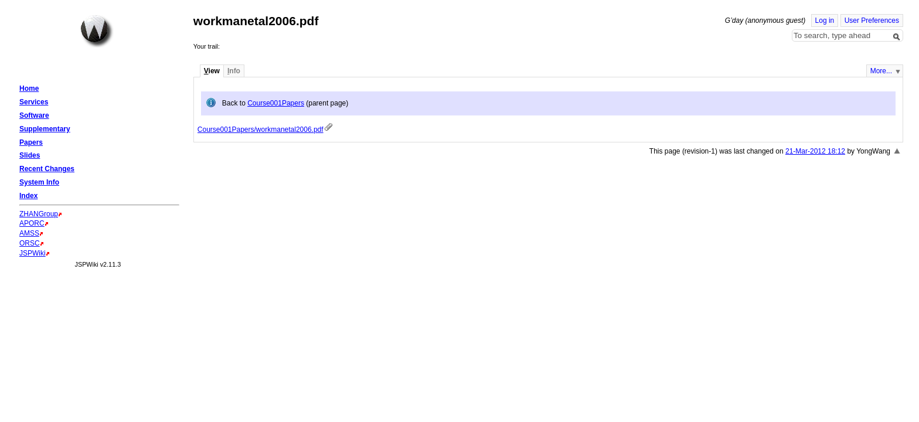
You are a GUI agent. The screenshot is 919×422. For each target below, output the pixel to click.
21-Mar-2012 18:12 (815, 151)
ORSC (29, 243)
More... (881, 71)
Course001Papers (275, 103)
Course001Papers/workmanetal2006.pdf (261, 129)
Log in (825, 20)
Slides (29, 155)
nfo (233, 71)
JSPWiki (32, 253)
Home (96, 31)
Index (28, 196)
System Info (39, 182)
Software (34, 115)
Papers (31, 142)
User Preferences (872, 20)
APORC (32, 223)
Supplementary (44, 129)
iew (212, 71)
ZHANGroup (38, 214)
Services (33, 102)
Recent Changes (46, 169)
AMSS (29, 233)
